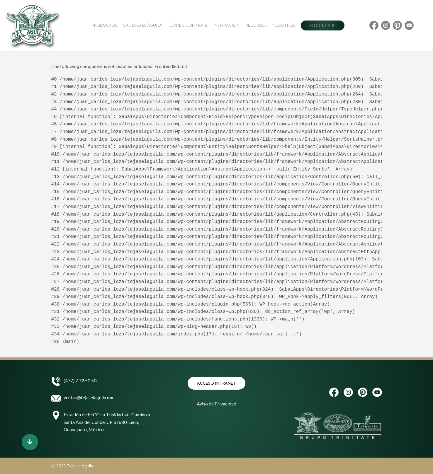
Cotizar (322, 25)
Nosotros (283, 25)
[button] (30, 442)
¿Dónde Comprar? (187, 25)
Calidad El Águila (142, 25)
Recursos (255, 25)
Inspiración (226, 25)
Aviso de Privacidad (216, 403)
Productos (104, 25)
